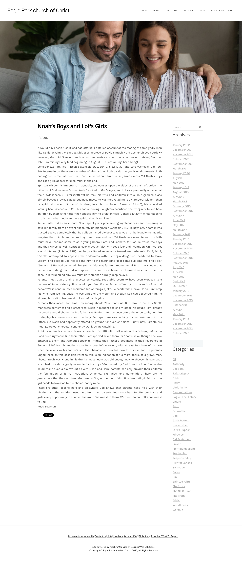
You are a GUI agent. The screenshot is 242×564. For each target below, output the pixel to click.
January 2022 (181, 145)
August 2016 (181, 262)
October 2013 (181, 333)
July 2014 (178, 309)
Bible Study (144, 536)
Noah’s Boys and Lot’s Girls (72, 126)
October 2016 (181, 253)
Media (151, 10)
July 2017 (178, 215)
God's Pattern (181, 420)
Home (138, 10)
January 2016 (181, 290)
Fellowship (180, 411)
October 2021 (181, 159)
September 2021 (183, 163)
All (174, 359)
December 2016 (183, 243)
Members (118, 536)
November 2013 (183, 328)
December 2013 (183, 323)
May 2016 (179, 276)
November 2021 (183, 154)
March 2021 (180, 168)
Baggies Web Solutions (142, 546)
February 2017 (181, 234)
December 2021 (183, 149)
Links (199, 10)
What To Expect (169, 536)
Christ (176, 382)
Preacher (156, 536)
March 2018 (180, 201)
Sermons (128, 536)
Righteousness (182, 462)
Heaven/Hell (180, 425)
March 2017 (180, 229)
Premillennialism (184, 448)
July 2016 (178, 267)
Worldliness (180, 505)
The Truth (179, 495)
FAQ (135, 536)
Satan (176, 472)
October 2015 (181, 305)
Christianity (180, 387)
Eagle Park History (184, 397)
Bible (176, 378)
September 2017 (183, 210)
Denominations (182, 392)
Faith (176, 406)
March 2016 (180, 286)
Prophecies (180, 453)
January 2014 (181, 319)
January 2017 (181, 239)
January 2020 (181, 173)
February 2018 (182, 206)
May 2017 (178, 225)
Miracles (178, 434)
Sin (175, 477)
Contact (184, 10)
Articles (79, 536)
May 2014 (179, 314)
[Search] (188, 127)
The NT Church (182, 491)
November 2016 (183, 248)
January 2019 (181, 187)
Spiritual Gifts (182, 481)
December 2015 (183, 295)
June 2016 (179, 272)
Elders (177, 401)
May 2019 (179, 182)
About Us (167, 10)
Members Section (219, 10)
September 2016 (183, 257)
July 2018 (178, 196)
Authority (178, 364)
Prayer (176, 444)
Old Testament (182, 439)
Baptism (178, 368)
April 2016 (179, 281)
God (175, 415)
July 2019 (178, 178)
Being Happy (181, 373)
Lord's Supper (181, 429)
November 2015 (183, 300)
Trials (176, 500)
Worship (178, 509)
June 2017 (179, 220)
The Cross (179, 486)
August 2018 (181, 192)
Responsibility (182, 458)
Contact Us (100, 536)
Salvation (179, 467)
